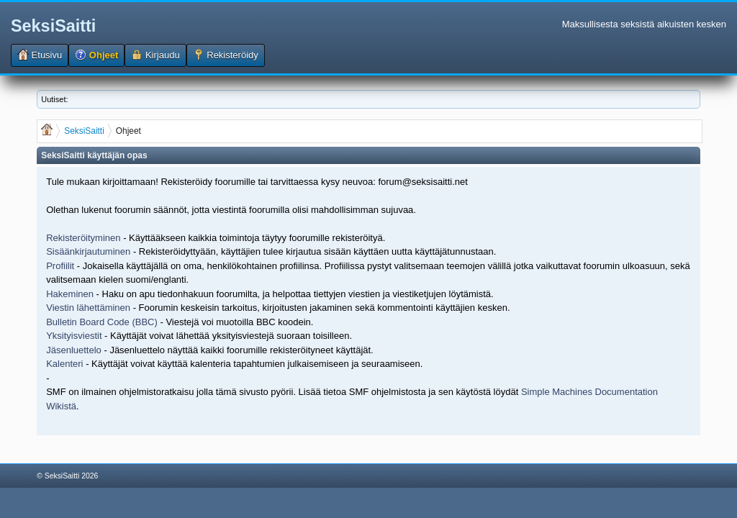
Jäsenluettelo (73, 350)
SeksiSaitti (53, 26)
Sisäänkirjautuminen (88, 251)
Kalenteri (64, 363)
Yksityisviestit (73, 335)
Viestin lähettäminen (88, 307)
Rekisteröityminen (83, 237)
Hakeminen (70, 293)
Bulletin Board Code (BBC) (103, 322)
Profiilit (60, 265)
